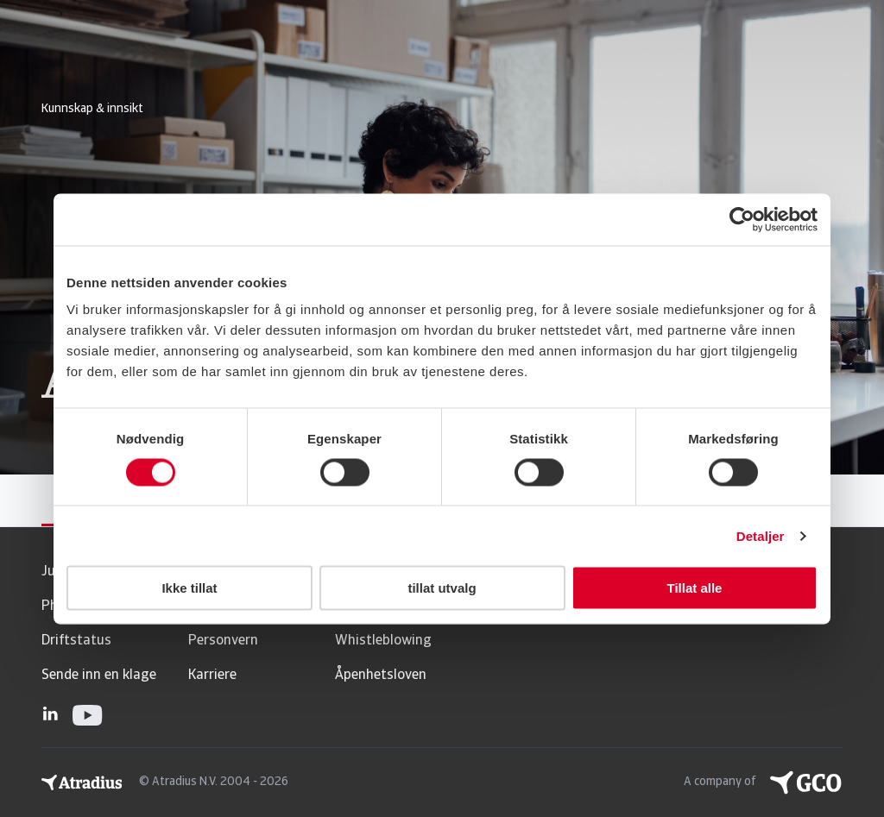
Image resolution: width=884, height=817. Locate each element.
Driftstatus (76, 641)
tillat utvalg (441, 588)
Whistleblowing (383, 641)
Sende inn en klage (98, 675)
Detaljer (760, 535)
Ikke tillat (189, 588)
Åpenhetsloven (380, 675)
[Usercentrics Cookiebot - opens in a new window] (742, 219)
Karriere (212, 675)
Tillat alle (695, 588)
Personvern (223, 641)
